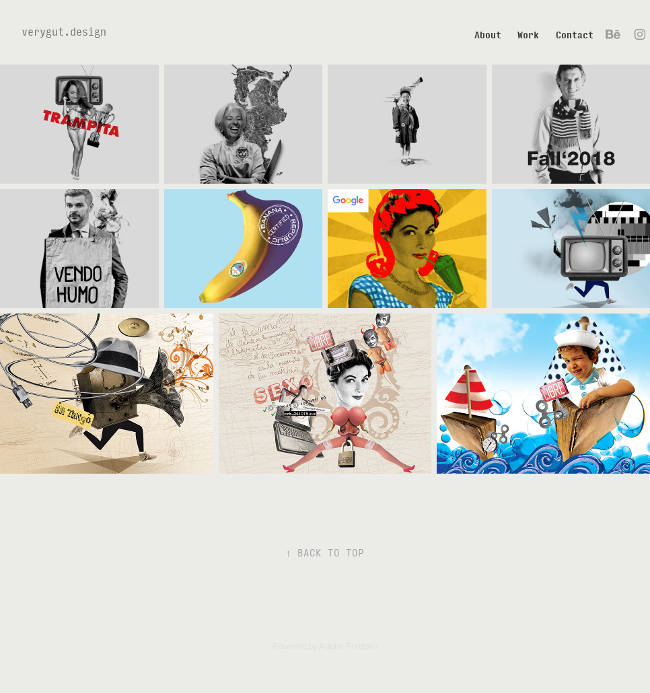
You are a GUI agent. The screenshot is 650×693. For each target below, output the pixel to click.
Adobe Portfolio (348, 646)
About (487, 34)
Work (528, 34)
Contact (574, 34)
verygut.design (64, 31)
